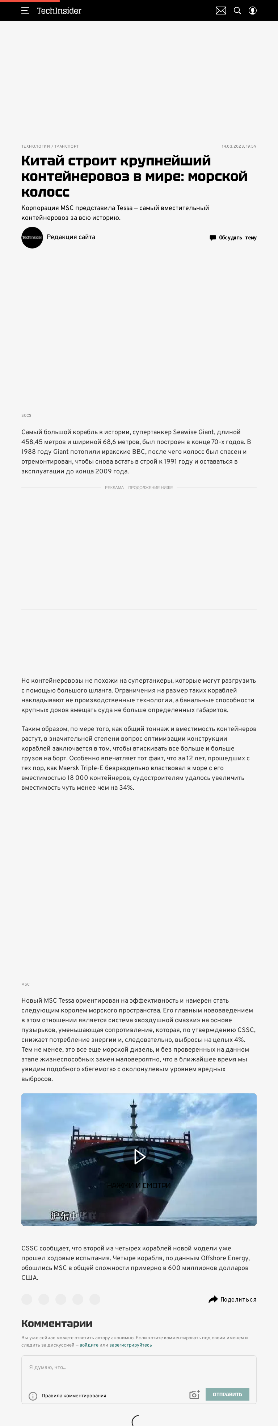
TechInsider (59, 10)
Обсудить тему (233, 237)
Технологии (35, 146)
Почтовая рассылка (221, 11)
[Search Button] (237, 11)
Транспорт (66, 146)
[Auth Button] (253, 11)
